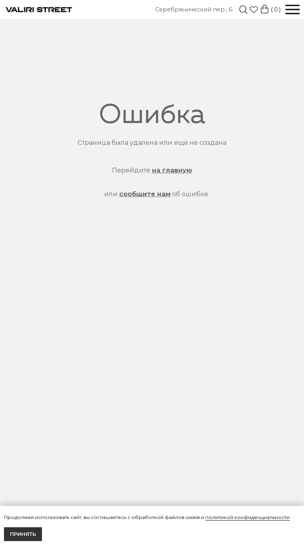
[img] (243, 9)
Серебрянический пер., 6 (193, 9)
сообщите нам (145, 194)
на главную (172, 170)
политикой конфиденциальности (247, 517)
